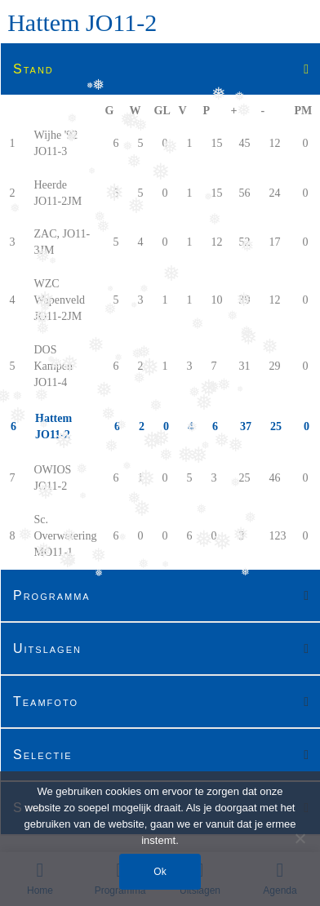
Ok (159, 871)
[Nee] (299, 838)
